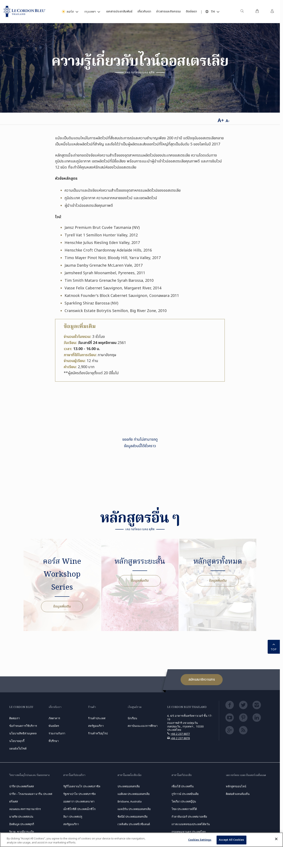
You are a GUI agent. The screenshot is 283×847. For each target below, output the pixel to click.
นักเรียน (132, 718)
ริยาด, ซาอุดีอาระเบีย (21, 832)
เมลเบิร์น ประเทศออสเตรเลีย (134, 809)
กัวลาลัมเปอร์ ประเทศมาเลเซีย (189, 816)
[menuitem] (242, 11)
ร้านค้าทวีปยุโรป (98, 733)
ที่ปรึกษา (54, 741)
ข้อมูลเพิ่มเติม (62, 606)
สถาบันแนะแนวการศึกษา (142, 726)
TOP (274, 646)
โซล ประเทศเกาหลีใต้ (184, 809)
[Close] (276, 839)
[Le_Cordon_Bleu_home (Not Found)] (24, 11)
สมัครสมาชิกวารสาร (201, 679)
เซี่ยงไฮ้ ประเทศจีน (183, 786)
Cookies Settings (199, 840)
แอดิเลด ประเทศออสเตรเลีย (134, 794)
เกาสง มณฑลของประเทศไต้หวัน (191, 824)
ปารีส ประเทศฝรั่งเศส (21, 786)
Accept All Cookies (231, 840)
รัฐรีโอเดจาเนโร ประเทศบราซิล (81, 786)
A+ (221, 120)
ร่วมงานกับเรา (57, 733)
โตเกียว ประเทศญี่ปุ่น (184, 801)
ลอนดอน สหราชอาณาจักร (25, 809)
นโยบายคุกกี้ (16, 741)
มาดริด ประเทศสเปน (21, 816)
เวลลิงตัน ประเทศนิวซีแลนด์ (134, 824)
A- (227, 120)
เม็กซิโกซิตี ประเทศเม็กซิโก (79, 809)
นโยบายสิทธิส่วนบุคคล (23, 733)
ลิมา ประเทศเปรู (72, 816)
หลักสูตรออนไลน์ (236, 786)
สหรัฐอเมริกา (71, 824)
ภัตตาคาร (54, 718)
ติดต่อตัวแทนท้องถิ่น (238, 794)
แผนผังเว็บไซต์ (17, 748)
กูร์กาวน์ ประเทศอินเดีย (185, 794)
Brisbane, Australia (130, 801)
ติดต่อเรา (14, 718)
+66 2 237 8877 (180, 734)
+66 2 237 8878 (180, 738)
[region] (141, 840)
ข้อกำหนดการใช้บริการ (23, 726)
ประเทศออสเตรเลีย (129, 786)
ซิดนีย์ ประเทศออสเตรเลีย (133, 816)
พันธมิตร (54, 726)
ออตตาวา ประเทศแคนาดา (78, 801)
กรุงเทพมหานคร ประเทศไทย (189, 832)
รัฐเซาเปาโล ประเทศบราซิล (79, 794)
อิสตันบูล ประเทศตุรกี (21, 824)
